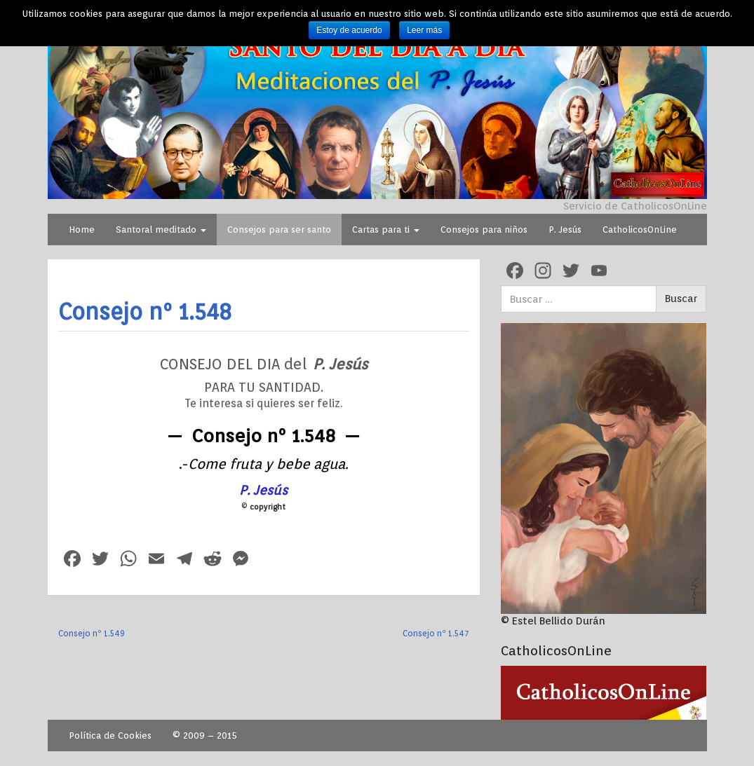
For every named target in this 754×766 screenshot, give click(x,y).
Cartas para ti (385, 229)
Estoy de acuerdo (349, 30)
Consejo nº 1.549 (91, 633)
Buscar (681, 298)
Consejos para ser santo (279, 229)
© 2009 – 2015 (205, 735)
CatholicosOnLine (639, 229)
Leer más (424, 30)
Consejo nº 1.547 (436, 633)
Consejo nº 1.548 (145, 311)
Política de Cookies (110, 735)
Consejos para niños (483, 229)
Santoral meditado (161, 229)
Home (82, 229)
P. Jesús (564, 229)
